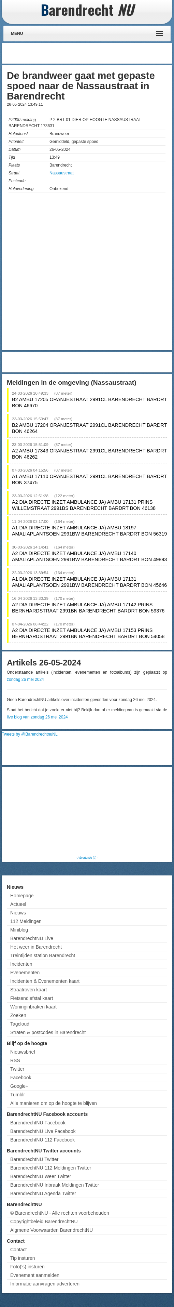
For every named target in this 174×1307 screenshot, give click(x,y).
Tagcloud (19, 1024)
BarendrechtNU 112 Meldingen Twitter (50, 1168)
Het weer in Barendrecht (36, 947)
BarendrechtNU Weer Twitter (40, 1176)
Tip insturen (22, 1258)
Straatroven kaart (28, 989)
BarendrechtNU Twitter (34, 1159)
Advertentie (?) (86, 857)
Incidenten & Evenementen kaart (44, 981)
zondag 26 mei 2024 (25, 679)
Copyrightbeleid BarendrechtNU (44, 1221)
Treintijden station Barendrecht (42, 955)
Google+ (19, 1086)
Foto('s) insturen (27, 1266)
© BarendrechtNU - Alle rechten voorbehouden (59, 1213)
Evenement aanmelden (34, 1275)
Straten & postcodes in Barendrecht (48, 1032)
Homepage (22, 895)
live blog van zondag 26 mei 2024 (37, 717)
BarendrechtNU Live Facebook (42, 1131)
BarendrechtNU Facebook (38, 1122)
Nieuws (18, 912)
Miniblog (19, 930)
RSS (15, 1060)
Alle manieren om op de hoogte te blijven (53, 1103)
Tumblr (17, 1094)
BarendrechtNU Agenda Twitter (43, 1193)
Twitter (17, 1069)
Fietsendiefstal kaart (31, 998)
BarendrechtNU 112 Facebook (42, 1140)
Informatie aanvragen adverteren (44, 1283)
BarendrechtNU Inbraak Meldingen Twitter (54, 1185)
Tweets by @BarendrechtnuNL (30, 734)
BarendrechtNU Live (31, 938)
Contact (18, 1249)
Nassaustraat (61, 173)
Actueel (18, 904)
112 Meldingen (26, 921)
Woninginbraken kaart (33, 1006)
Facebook (20, 1077)
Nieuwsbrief (22, 1052)
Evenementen (25, 972)
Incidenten (21, 964)
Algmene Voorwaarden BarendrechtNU (51, 1230)
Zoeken (18, 1015)
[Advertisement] (116, 53)
